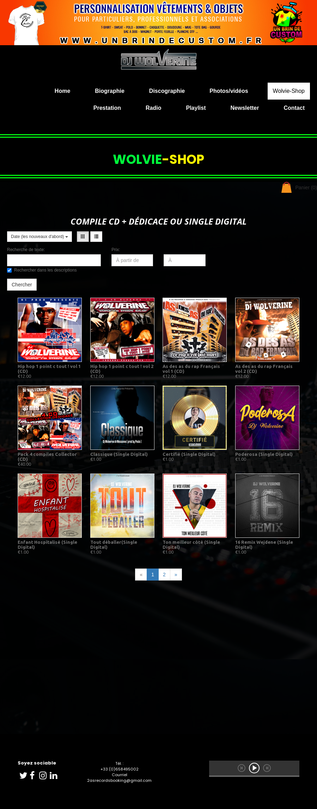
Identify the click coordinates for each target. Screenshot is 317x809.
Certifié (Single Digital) (189, 454)
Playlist (196, 108)
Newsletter (245, 108)
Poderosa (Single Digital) (264, 454)
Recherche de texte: (26, 249)
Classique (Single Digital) (119, 454)
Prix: (115, 249)
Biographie (109, 91)
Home (62, 91)
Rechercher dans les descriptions (42, 270)
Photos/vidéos (228, 91)
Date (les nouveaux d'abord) (39, 236)
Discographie (167, 91)
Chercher (22, 284)
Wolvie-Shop (289, 91)
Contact (294, 108)
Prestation (107, 108)
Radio (153, 108)
